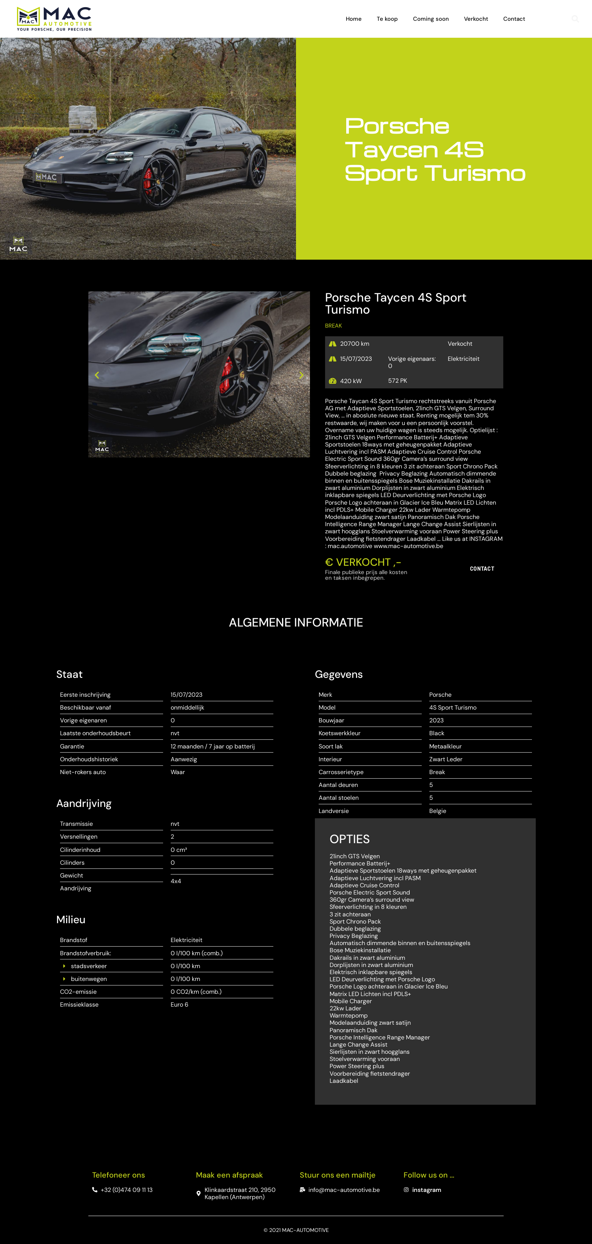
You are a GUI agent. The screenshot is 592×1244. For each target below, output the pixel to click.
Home (354, 19)
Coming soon (431, 19)
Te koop (387, 19)
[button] (575, 18)
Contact (514, 19)
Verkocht (476, 19)
